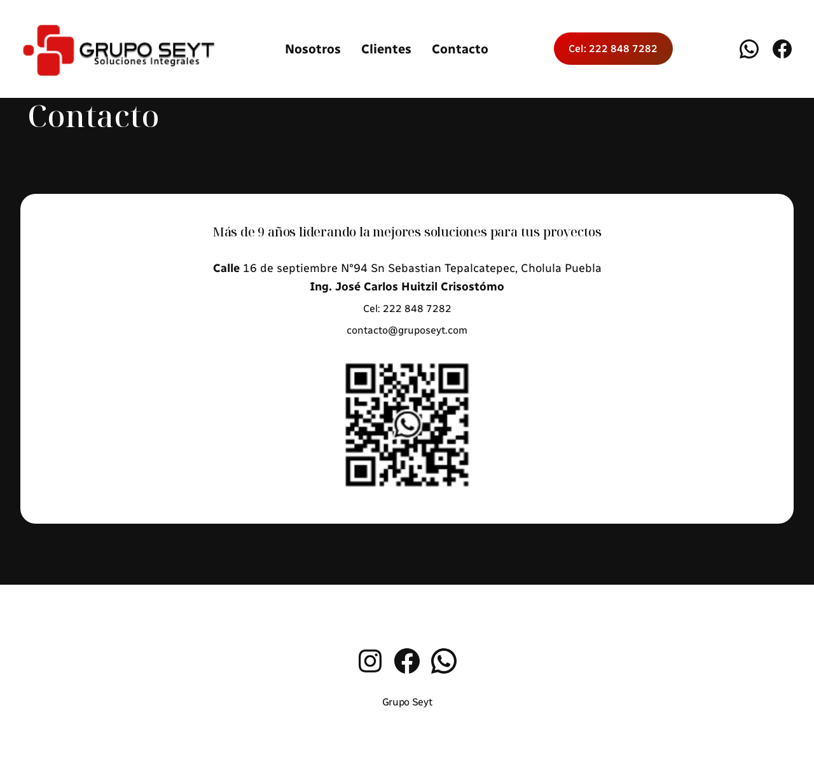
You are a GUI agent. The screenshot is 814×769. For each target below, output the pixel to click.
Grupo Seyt (407, 702)
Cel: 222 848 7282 (613, 49)
